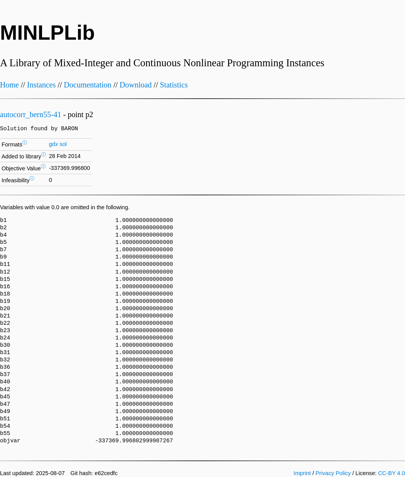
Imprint (302, 473)
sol (63, 144)
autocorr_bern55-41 (30, 114)
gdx (53, 144)
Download (136, 85)
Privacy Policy (333, 473)
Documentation (87, 85)
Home (9, 85)
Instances (41, 85)
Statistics (173, 85)
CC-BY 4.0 (391, 473)
